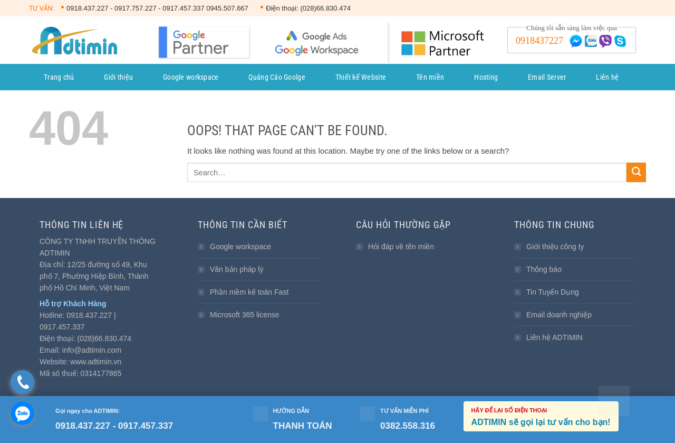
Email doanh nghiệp (559, 314)
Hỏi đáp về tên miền (401, 246)
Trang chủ (59, 77)
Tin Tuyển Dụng (552, 292)
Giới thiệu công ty (555, 246)
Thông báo (544, 269)
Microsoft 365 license (244, 314)
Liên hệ (607, 77)
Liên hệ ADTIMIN (554, 337)
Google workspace (190, 77)
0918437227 (539, 40)
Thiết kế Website (360, 77)
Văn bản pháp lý (236, 269)
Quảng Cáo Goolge (276, 77)
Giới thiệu (118, 77)
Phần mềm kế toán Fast (249, 292)
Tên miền (430, 77)
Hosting (486, 77)
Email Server (547, 77)
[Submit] (636, 172)
